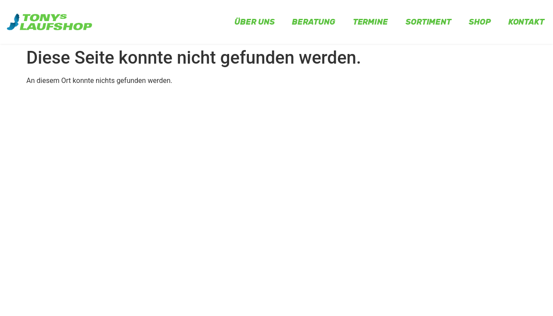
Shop (480, 22)
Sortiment (428, 22)
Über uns (254, 22)
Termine (370, 22)
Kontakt (526, 22)
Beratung (313, 22)
